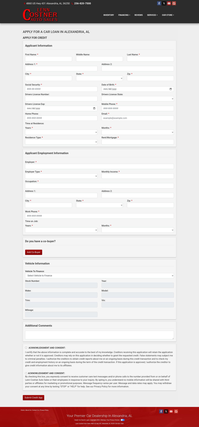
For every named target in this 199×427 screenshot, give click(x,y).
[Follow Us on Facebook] (159, 3)
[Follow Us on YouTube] (169, 3)
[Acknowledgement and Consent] (26, 348)
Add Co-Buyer (33, 252)
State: (79, 74)
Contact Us (35, 410)
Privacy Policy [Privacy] (44, 410)
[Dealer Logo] (40, 15)
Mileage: (29, 310)
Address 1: (30, 64)
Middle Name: (83, 54)
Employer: (30, 162)
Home (22, 410)
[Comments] (99, 335)
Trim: (27, 300)
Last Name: (132, 54)
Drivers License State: (112, 94)
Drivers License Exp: (35, 104)
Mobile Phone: (109, 104)
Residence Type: (33, 137)
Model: (105, 290)
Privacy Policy (101, 386)
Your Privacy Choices (116, 420)
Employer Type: (32, 171)
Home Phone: (32, 113)
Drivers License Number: (37, 94)
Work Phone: (31, 211)
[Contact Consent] (26, 373)
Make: (28, 290)
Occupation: (31, 181)
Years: (28, 128)
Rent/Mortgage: (109, 137)
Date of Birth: (108, 84)
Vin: (103, 300)
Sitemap (103, 420)
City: (27, 74)
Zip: (129, 74)
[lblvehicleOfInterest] (99, 275)
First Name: (31, 54)
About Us (28, 410)
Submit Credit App (33, 397)
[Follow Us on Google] (174, 3)
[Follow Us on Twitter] (164, 3)
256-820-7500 (82, 3)
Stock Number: (32, 281)
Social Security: (32, 84)
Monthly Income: (110, 171)
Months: (106, 128)
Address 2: (107, 64)
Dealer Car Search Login (81, 420)
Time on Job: (31, 221)
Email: (105, 113)
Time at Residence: (34, 123)
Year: (104, 281)
